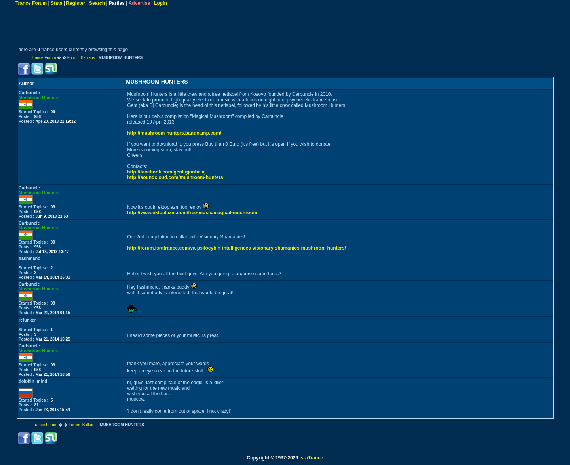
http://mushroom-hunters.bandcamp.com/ (174, 133)
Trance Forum (31, 3)
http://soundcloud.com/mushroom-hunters (175, 177)
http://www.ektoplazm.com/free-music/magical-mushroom (192, 212)
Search (97, 3)
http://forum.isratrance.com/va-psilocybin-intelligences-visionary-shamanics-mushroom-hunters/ (236, 248)
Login (160, 3)
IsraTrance (311, 458)
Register (75, 3)
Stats (56, 3)
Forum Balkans (81, 57)
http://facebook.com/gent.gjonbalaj (166, 172)
